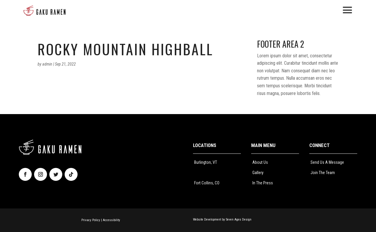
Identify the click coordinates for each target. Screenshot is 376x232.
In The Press (262, 183)
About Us (260, 162)
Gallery (257, 172)
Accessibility (111, 220)
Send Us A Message (327, 162)
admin (47, 64)
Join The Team (322, 172)
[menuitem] (44, 10)
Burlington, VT (205, 162)
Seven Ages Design (238, 219)
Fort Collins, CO (206, 183)
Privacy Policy (90, 220)
